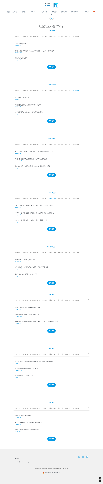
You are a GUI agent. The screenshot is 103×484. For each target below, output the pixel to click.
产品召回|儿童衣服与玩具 (22, 99)
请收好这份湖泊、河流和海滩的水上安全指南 (27, 309)
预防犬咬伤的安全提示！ (22, 58)
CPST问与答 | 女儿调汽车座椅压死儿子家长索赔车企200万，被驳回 (34, 207)
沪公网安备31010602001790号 (51, 475)
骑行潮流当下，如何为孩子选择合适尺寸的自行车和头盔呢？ (32, 269)
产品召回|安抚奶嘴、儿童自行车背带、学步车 (28, 107)
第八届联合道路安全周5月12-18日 (24, 377)
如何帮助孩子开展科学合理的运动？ (25, 261)
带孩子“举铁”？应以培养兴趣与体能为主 (26, 276)
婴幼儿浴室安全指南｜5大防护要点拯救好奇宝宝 (28, 424)
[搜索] (51, 14)
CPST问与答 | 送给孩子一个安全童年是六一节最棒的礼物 (31, 222)
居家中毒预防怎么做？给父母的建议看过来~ (27, 431)
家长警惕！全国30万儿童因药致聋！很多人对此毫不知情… (31, 161)
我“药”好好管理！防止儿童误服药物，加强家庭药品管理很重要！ (33, 168)
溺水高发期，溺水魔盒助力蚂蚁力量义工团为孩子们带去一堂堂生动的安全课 (36, 323)
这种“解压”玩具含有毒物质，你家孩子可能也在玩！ (29, 114)
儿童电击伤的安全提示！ (22, 43)
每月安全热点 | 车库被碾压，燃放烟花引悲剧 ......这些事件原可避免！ (34, 51)
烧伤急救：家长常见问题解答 (23, 417)
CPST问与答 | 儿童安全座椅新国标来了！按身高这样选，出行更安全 (34, 215)
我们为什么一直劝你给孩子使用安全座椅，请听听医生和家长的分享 (34, 363)
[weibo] (79, 457)
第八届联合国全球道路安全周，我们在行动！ (27, 370)
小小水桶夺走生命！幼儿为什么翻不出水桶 (27, 316)
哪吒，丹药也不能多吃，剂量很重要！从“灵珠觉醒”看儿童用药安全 (34, 153)
